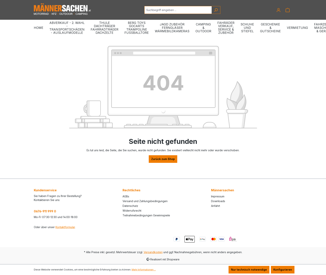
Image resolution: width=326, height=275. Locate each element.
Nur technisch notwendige (249, 269)
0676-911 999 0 (45, 211)
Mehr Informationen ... (144, 269)
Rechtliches (131, 190)
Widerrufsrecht (132, 210)
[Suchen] (215, 10)
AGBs (126, 196)
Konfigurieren (282, 269)
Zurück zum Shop (163, 159)
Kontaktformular (65, 227)
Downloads (218, 201)
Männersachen (222, 190)
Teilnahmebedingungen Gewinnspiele (146, 215)
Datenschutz (130, 205)
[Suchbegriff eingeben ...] (178, 10)
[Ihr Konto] (278, 10)
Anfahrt (215, 205)
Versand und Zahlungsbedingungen (145, 201)
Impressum (217, 196)
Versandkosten (153, 252)
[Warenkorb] (287, 10)
